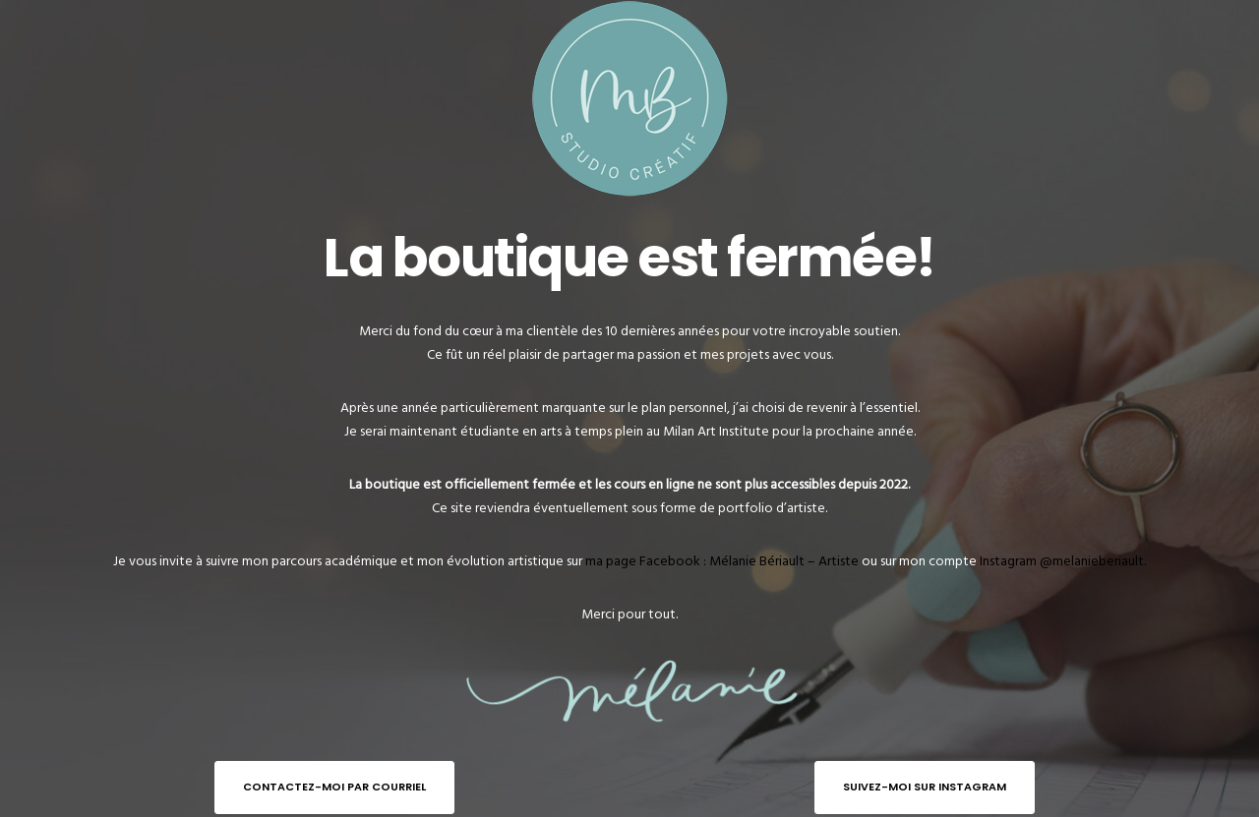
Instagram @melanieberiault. (1063, 561)
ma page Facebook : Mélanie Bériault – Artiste (722, 561)
